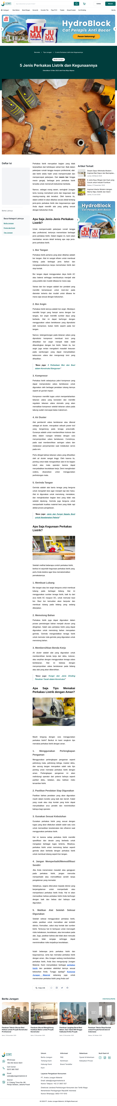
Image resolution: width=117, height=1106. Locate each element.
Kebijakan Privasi (86, 1061)
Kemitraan (64, 1061)
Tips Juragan (47, 52)
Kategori (5, 10)
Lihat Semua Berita (109, 999)
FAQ (61, 1057)
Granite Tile (44, 10)
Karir (43, 1068)
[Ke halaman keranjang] (84, 4)
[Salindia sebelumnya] (78, 220)
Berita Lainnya (7, 211)
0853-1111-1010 (61, 1094)
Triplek (62, 10)
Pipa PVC (54, 10)
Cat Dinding (82, 10)
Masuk (110, 4)
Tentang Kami (46, 1061)
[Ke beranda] (6, 3)
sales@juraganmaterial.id (55, 1081)
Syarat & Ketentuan (86, 1057)
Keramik (35, 10)
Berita (113, 10)
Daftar (99, 4)
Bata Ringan (26, 10)
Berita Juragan (9, 223)
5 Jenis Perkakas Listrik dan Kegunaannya (69, 52)
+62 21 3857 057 (60, 1084)
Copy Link (40, 988)
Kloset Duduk (71, 10)
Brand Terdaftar (66, 1064)
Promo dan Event (9, 228)
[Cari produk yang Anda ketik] (76, 4)
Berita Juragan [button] (58, 59)
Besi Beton (16, 10)
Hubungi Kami (46, 1064)
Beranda (37, 52)
